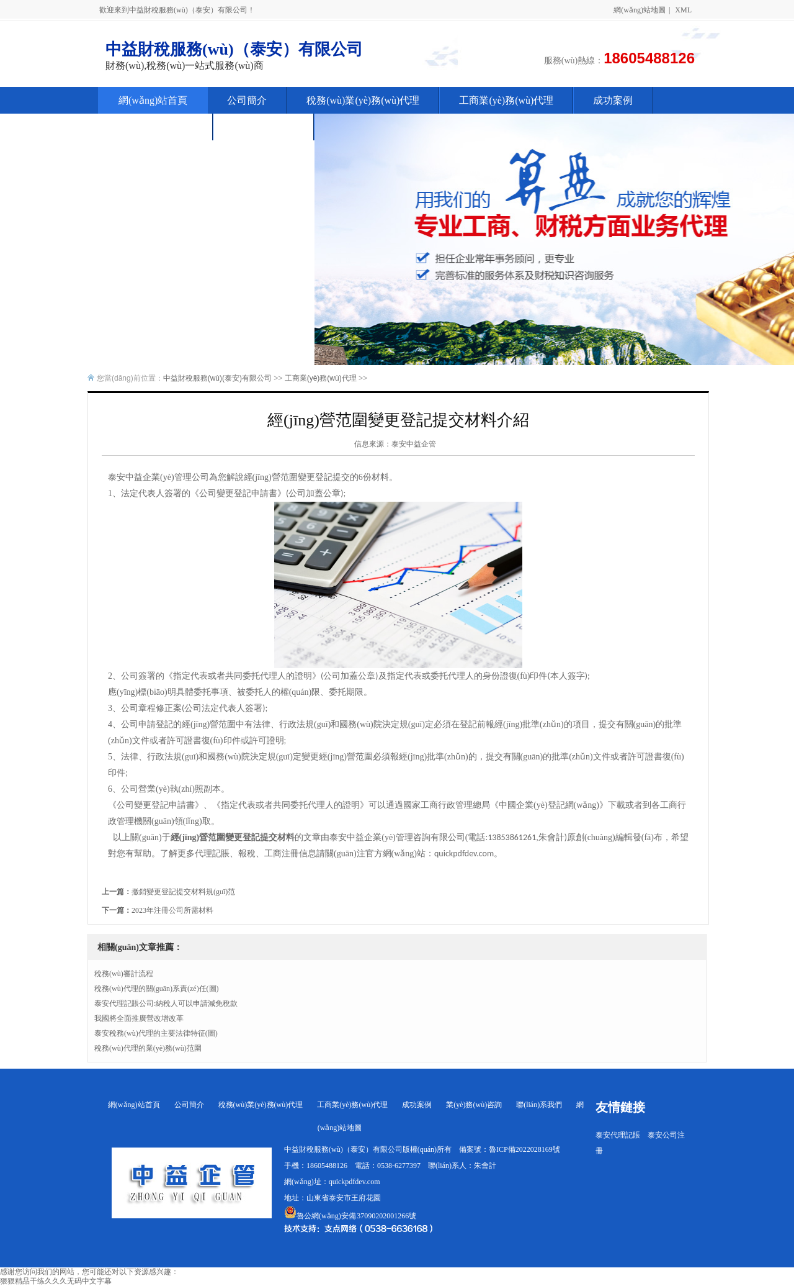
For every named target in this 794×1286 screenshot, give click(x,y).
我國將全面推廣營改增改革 (139, 1018)
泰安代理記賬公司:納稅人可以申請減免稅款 (166, 1003)
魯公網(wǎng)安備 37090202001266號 (350, 1215)
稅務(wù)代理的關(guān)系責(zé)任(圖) (156, 988)
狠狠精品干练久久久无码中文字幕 (56, 1281)
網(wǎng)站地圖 (639, 10)
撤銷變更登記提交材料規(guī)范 (183, 891)
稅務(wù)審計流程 (123, 973)
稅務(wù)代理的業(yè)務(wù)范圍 (148, 1048)
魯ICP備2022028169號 (524, 1149)
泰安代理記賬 (618, 1135)
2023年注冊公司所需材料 (172, 910)
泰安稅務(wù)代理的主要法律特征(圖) (156, 1033)
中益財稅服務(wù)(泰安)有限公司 (217, 378)
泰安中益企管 (413, 444)
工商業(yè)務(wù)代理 (321, 378)
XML (683, 10)
